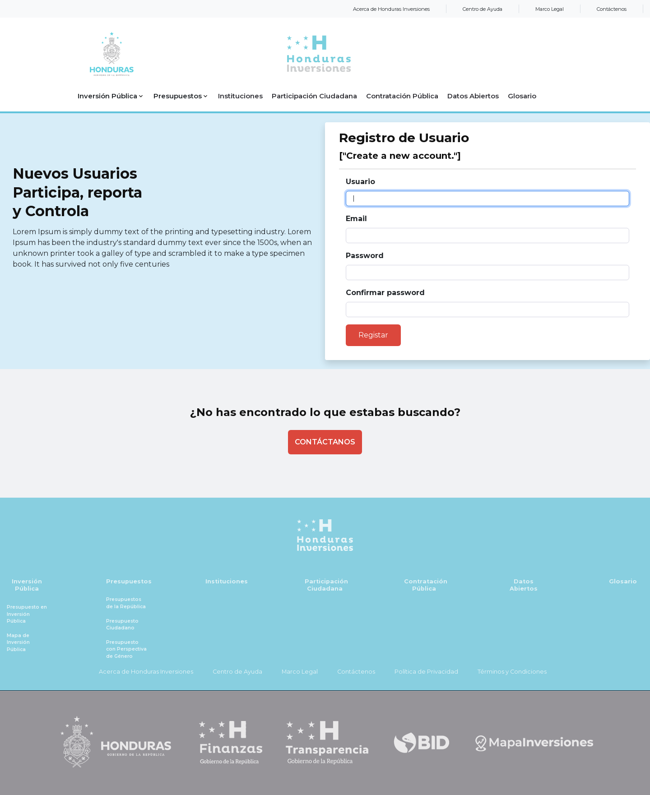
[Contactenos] (325, 442)
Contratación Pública (425, 585)
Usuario (360, 181)
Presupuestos (129, 581)
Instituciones (226, 581)
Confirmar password (385, 292)
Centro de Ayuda (482, 9)
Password (365, 255)
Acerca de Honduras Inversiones (391, 9)
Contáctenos (612, 9)
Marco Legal (549, 9)
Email (356, 218)
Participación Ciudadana (326, 585)
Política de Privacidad (426, 671)
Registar (373, 335)
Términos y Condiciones (512, 671)
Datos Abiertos (524, 585)
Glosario (623, 581)
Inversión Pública (27, 585)
